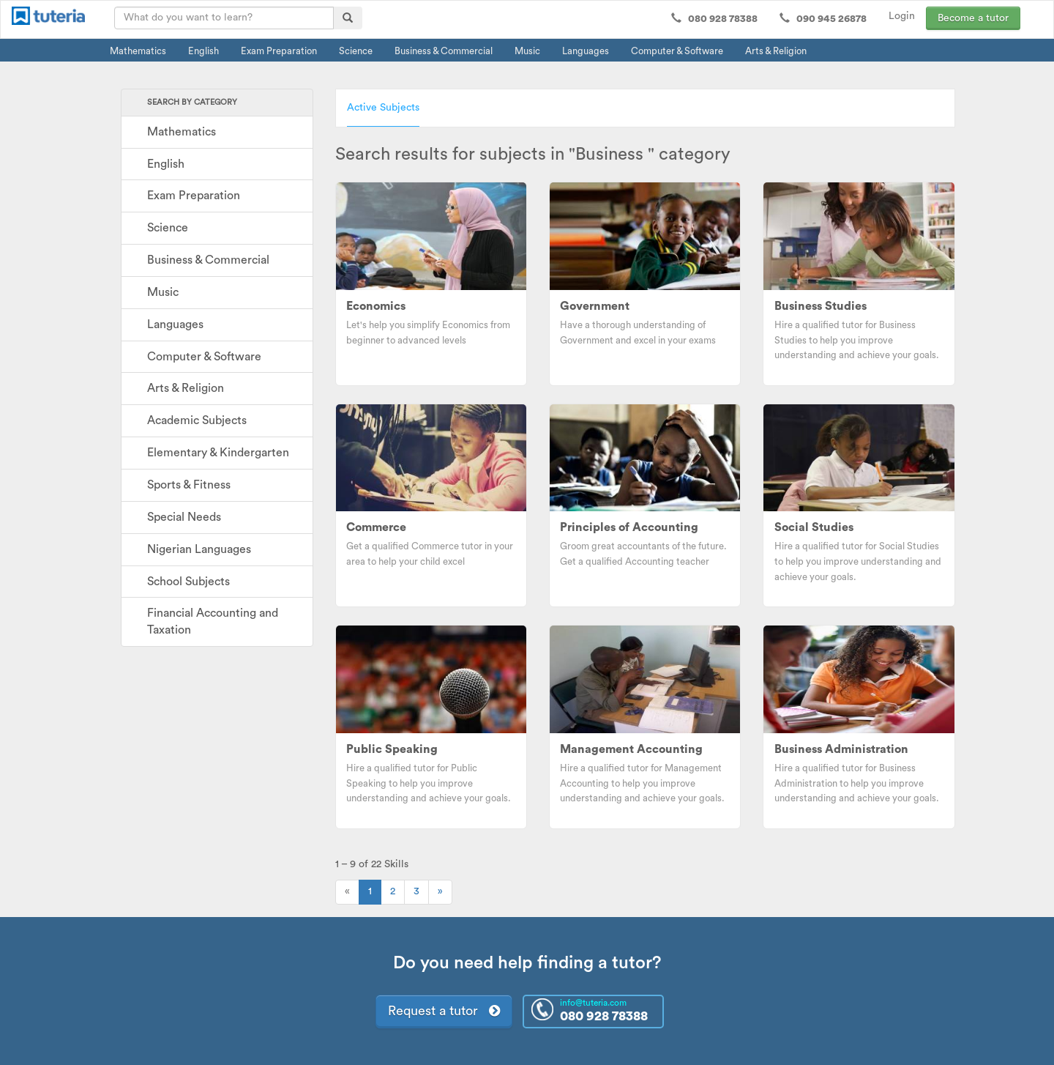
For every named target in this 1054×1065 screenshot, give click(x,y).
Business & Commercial (444, 51)
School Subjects (188, 581)
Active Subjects (383, 108)
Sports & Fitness (189, 485)
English (203, 51)
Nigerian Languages (199, 549)
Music (527, 51)
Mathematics (138, 51)
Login (902, 16)
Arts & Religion (776, 51)
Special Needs (184, 517)
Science (356, 51)
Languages (585, 51)
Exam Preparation (279, 51)
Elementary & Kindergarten (218, 453)
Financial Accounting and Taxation (212, 621)
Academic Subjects (197, 420)
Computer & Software (677, 51)
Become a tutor (973, 18)
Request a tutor (444, 1010)
